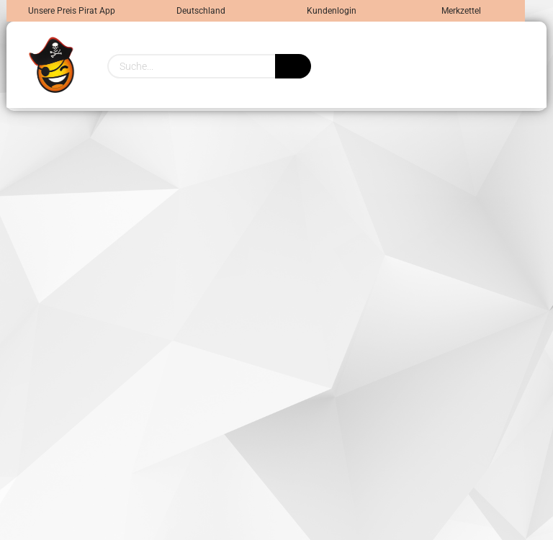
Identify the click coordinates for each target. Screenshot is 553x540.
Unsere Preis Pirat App (71, 11)
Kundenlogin (330, 11)
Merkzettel (460, 11)
